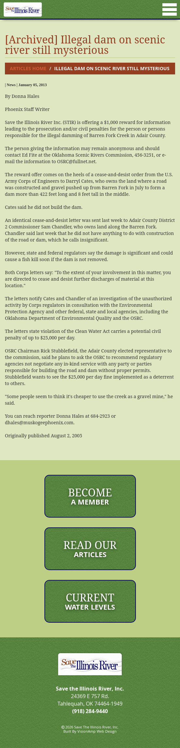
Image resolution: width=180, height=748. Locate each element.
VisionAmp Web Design (97, 731)
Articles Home (28, 68)
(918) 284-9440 (90, 711)
